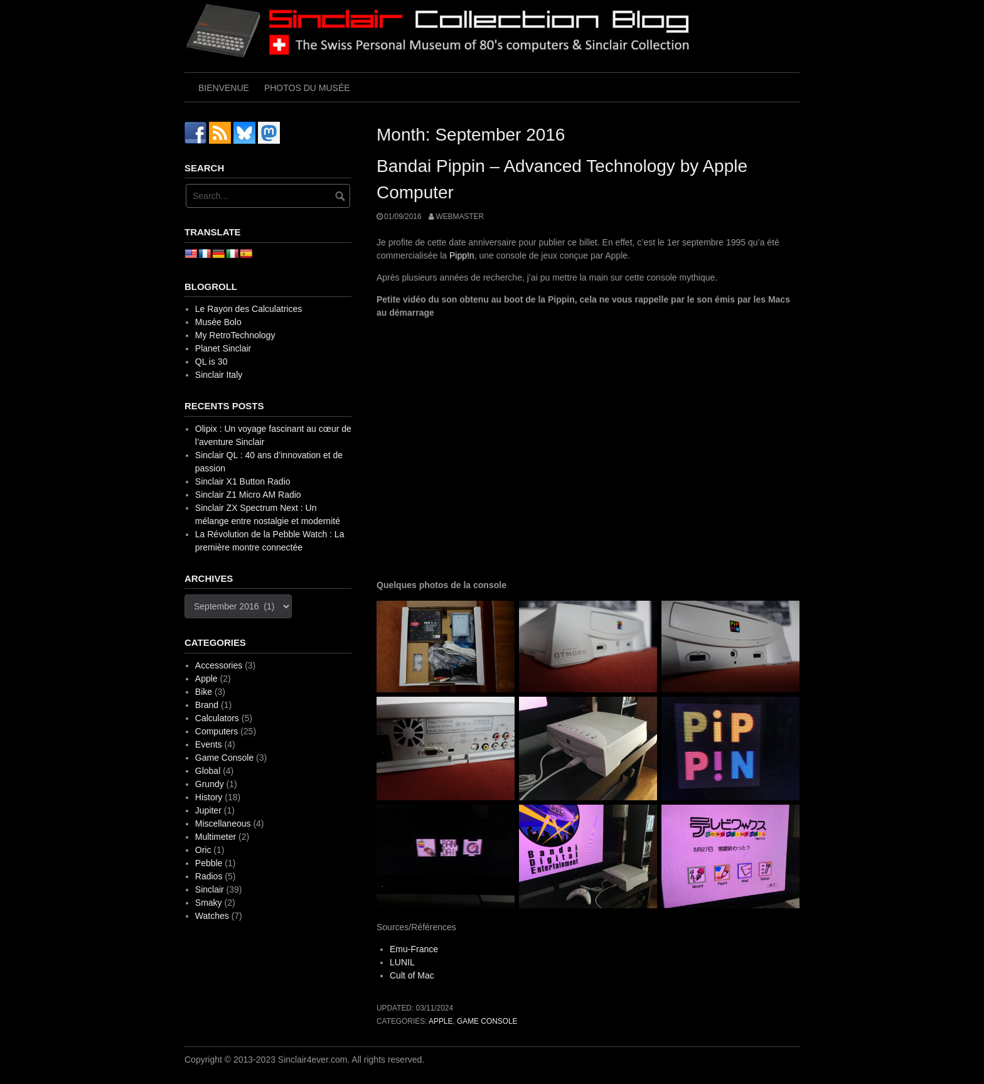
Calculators (217, 718)
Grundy (209, 784)
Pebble (209, 863)
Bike (203, 692)
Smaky (208, 903)
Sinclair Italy (218, 375)
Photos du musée (307, 88)
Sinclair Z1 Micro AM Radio (248, 495)
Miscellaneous (223, 823)
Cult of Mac (412, 975)
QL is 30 (211, 362)
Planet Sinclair (223, 348)
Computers (216, 731)
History (209, 797)
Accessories (218, 665)
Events (208, 744)
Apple (440, 1021)
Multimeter (215, 837)
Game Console (487, 1021)
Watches (212, 916)
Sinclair (209, 889)
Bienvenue (223, 88)
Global (207, 771)
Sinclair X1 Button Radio (243, 481)
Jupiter (208, 810)
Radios (209, 876)
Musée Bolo (218, 322)
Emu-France (414, 949)
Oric (203, 850)
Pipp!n (461, 255)
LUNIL (402, 962)
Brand (206, 705)
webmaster (460, 216)
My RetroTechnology (235, 335)
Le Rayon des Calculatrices (248, 309)
